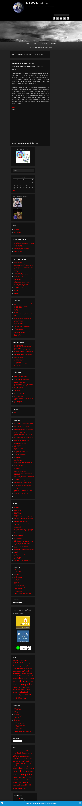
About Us (35, 43)
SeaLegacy (16, 324)
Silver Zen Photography (19, 393)
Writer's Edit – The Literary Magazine (22, 560)
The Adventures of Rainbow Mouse (23, 593)
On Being (16, 459)
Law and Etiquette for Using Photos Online (23, 384)
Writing (15, 583)
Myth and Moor (17, 527)
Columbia (44, 142)
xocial (15, 496)
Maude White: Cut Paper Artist (21, 274)
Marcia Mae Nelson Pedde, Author (21, 248)
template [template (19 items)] (23, 695)
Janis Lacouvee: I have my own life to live (23, 516)
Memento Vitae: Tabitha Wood (20, 521)
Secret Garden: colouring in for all (21, 282)
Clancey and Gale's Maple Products (22, 349)
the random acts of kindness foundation (23, 482)
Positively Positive (18, 460)
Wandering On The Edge (19, 402)
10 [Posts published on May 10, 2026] (14, 184)
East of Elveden (17, 310)
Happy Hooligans (18, 271)
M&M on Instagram (18, 245)
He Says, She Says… (20, 585)
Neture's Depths (17, 317)
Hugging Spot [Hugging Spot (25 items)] (16, 678)
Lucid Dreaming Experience (20, 454)
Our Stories (44, 43)
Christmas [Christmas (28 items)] (15, 671)
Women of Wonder (18, 495)
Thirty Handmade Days (19, 289)
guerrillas (14, 143)
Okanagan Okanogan (19, 321)
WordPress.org (17, 232)
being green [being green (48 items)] (20, 666)
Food (15, 573)
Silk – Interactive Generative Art (21, 284)
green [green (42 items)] (14, 673)
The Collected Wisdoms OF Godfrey (22, 543)
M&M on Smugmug (18, 246)
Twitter (57, 18)
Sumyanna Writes (18, 395)
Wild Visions (16, 293)
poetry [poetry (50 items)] (15, 689)
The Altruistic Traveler (19, 359)
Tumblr (64, 18)
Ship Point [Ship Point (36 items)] (18, 692)
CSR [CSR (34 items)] (19, 671)
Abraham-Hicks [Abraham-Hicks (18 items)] (20, 660)
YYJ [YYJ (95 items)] (24, 698)
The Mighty (16, 479)
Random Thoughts (20, 142)
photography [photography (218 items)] (25, 684)
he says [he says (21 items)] (28, 673)
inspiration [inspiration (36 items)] (31, 678)
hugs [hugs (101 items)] (21, 678)
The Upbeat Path (17, 362)
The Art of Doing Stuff (19, 285)
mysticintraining (17, 457)
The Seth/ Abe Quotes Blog (20, 484)
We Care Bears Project (19, 292)
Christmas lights (38, 142)
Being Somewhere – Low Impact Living (23, 303)
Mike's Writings (18, 588)
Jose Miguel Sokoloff (21, 143)
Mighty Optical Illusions (19, 276)
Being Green (18, 571)
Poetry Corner (18, 591)
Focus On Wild (17, 378)
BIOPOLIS (16, 304)
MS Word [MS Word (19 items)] (31, 681)
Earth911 (16, 309)
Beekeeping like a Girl (19, 345)
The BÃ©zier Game (18, 396)
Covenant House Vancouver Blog (21, 440)
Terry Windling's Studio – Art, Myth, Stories (23, 541)
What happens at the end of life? (21, 493)
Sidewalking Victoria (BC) (19, 357)
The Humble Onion (18, 360)
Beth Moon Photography (19, 374)
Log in (15, 228)
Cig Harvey (16, 507)
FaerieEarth (16, 512)
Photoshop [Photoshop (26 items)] (28, 687)
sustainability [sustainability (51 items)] (17, 695)
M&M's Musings (37, 3)
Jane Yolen (16, 515)
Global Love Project (18, 448)
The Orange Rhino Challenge (20, 480)
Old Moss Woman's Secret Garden (22, 385)
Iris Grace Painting (18, 273)
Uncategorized (17, 582)
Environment (16, 569)
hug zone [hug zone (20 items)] (26, 678)
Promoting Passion (18, 392)
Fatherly (15, 270)
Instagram (68, 18)
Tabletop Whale (17, 413)
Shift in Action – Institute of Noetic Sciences (24, 476)
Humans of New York (18, 381)
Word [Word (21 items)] (21, 698)
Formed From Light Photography (21, 379)
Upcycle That (17, 334)
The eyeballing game (18, 287)
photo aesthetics (17, 390)
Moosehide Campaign (19, 456)
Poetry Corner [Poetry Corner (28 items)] (20, 689)
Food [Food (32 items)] (22, 671)
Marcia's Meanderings (20, 587)
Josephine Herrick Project (19, 382)
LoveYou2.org (17, 452)
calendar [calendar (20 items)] (21, 668)
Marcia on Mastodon (18, 249)
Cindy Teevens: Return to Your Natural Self (23, 437)
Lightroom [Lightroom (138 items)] (22, 681)
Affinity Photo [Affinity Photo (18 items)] (30, 663)
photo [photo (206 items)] (15, 684)
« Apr (14, 190)
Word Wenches (17, 557)
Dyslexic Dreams (17, 510)
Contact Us (53, 43)
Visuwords (16, 552)
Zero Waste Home (18, 335)
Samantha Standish (18, 465)
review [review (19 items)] (25, 689)
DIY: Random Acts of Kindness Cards (22, 509)
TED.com (29, 143)
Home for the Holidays (23, 63)
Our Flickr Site (17, 388)
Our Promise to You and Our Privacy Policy (41, 47)
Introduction (16, 574)
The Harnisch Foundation (19, 477)
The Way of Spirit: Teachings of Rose (22, 485)
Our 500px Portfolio (18, 387)
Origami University (18, 281)
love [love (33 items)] (28, 681)
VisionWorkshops (18, 401)
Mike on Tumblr (17, 253)
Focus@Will (16, 446)
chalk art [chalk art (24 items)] (30, 668)
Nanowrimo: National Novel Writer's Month (23, 529)
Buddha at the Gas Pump (19, 432)
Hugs (13, 107)
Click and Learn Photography (20, 376)
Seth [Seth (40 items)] (28, 689)
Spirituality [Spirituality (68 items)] (25, 692)
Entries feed (16, 229)
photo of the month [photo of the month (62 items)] (19, 687)
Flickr (61, 18)
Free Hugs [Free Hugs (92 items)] (28, 671)
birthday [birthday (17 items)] (25, 666)
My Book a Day (17, 526)
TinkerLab (16, 290)
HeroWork (16, 312)
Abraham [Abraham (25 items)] (15, 660)
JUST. (15, 449)
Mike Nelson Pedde (31, 66)
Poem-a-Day (16, 534)
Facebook (54, 18)
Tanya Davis (16, 540)
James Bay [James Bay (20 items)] (15, 681)
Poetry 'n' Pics (18, 590)
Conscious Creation (18, 438)
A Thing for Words (18, 506)
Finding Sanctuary (18, 445)
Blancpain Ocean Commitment (21, 306)
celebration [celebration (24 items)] (25, 668)
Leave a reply (40, 66)
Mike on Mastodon (18, 251)
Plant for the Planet (18, 323)
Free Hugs (17, 579)
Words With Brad (17, 558)
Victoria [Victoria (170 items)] (16, 698)
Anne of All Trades (18, 262)
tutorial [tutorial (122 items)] (28, 695)
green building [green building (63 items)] (21, 673)
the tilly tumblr (17, 544)
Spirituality (27, 142)
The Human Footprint (18, 329)
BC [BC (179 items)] (14, 665)
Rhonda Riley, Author (18, 535)
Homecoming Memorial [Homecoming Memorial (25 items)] (27, 675)
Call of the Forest (18, 307)
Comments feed (17, 231)
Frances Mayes (17, 513)
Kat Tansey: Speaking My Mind (21, 451)
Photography (17, 576)
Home (27, 43)
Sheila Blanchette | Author (20, 537)
